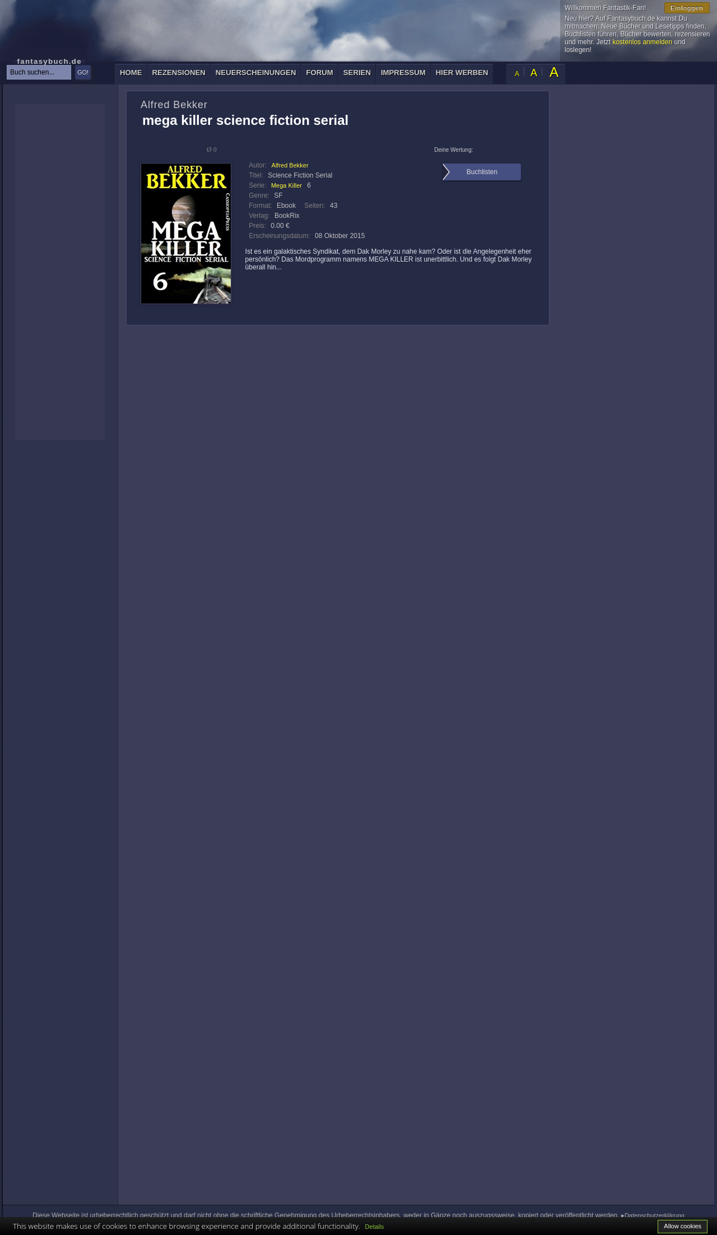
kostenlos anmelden (642, 42)
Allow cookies (682, 1226)
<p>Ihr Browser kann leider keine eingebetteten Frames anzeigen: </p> (60, 272)
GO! (83, 72)
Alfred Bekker (290, 165)
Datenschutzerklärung (655, 1215)
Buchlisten (482, 172)
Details (374, 1226)
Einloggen (687, 7)
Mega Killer (286, 185)
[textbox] (39, 72)
